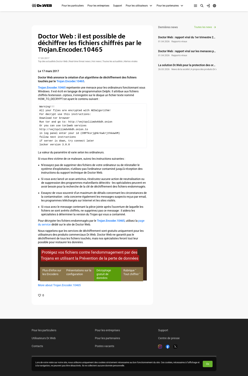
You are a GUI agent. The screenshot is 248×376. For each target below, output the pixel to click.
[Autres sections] (195, 6)
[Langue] (214, 6)
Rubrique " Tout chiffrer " (131, 272)
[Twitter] (175, 346)
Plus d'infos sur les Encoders (51, 272)
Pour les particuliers (73, 5)
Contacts (37, 346)
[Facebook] (168, 346)
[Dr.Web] (42, 6)
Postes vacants (104, 346)
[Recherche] (202, 6)
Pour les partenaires (107, 338)
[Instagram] (160, 346)
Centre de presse (169, 338)
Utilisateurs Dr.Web (44, 338)
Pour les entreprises (98, 5)
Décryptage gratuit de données (103, 274)
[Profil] (208, 6)
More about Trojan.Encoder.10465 (59, 285)
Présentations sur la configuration (78, 272)
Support (117, 5)
